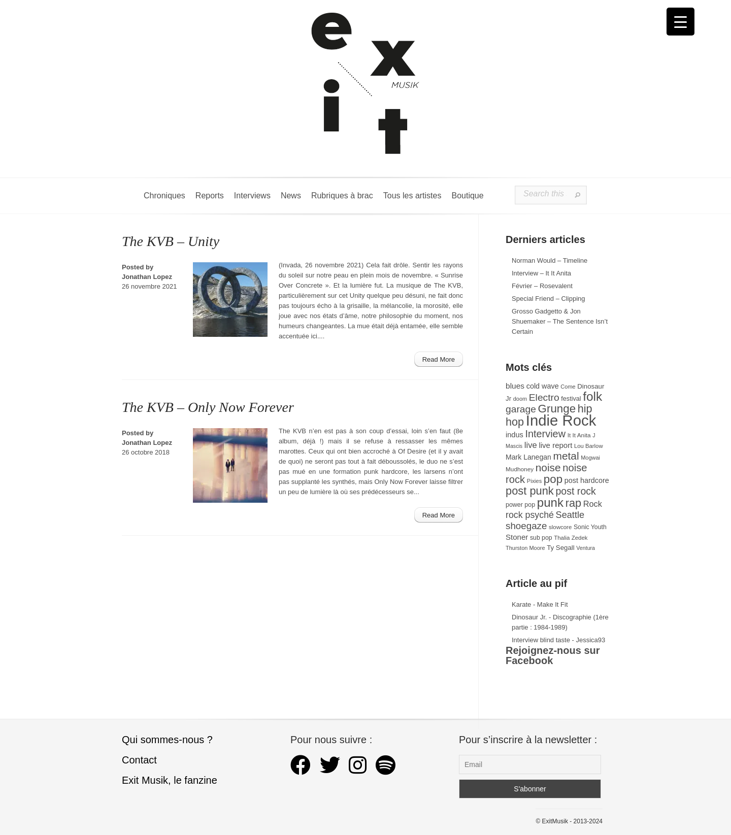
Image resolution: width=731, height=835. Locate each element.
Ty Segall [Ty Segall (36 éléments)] (561, 547)
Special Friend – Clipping (548, 298)
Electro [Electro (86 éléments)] (544, 397)
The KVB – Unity (170, 241)
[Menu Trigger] (680, 22)
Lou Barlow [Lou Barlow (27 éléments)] (588, 446)
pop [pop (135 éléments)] (553, 479)
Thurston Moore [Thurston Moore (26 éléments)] (525, 548)
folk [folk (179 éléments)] (592, 396)
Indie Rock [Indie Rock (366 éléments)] (561, 420)
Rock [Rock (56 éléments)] (592, 503)
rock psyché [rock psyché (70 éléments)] (530, 515)
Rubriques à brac (342, 195)
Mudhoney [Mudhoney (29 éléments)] (520, 469)
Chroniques (164, 195)
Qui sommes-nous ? (167, 739)
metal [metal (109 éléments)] (566, 456)
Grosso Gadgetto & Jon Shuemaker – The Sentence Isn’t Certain (560, 321)
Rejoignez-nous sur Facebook (553, 655)
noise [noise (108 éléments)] (548, 467)
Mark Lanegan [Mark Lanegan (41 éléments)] (528, 457)
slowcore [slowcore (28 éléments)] (560, 527)
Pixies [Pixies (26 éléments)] (534, 481)
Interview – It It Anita (541, 273)
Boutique (467, 195)
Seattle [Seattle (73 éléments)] (570, 515)
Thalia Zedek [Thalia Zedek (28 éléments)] (570, 538)
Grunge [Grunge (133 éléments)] (557, 408)
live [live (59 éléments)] (530, 445)
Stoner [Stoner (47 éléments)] (517, 537)
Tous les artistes (412, 195)
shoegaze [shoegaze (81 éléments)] (526, 525)
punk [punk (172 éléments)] (550, 502)
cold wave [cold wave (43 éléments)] (542, 386)
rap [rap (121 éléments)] (573, 503)
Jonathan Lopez (147, 277)
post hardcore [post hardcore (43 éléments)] (586, 480)
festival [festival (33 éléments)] (571, 398)
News (291, 195)
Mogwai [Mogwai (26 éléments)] (590, 458)
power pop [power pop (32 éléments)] (520, 504)
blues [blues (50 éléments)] (515, 385)
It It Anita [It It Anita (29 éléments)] (579, 435)
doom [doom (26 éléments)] (520, 399)
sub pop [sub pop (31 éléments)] (541, 537)
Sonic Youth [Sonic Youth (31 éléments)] (590, 527)
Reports (209, 195)
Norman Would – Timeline (549, 260)
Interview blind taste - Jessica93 (558, 640)
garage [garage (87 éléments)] (521, 409)
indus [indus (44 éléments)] (514, 435)
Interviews (252, 195)
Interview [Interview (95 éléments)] (545, 433)
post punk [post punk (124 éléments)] (530, 490)
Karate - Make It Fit (540, 604)
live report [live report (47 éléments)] (555, 445)
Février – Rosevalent (542, 286)
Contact (139, 760)
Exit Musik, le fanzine (169, 780)
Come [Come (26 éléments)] (567, 387)
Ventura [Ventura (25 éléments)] (585, 548)
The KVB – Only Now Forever (208, 407)
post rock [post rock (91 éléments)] (575, 491)
